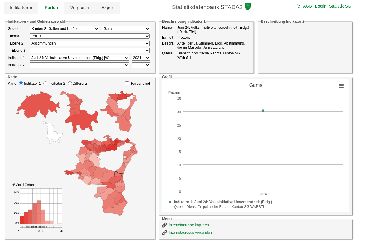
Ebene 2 (15, 43)
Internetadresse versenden (190, 232)
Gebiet (13, 29)
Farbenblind (140, 83)
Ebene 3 (16, 50)
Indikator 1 (16, 58)
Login (320, 6)
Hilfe (295, 6)
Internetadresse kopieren (189, 225)
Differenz (80, 83)
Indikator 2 (16, 65)
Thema (13, 36)
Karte (12, 83)
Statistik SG (340, 6)
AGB (307, 6)
